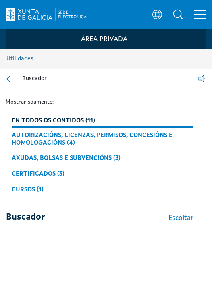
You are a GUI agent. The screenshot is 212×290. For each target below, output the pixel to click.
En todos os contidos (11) (53, 121)
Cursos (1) (28, 189)
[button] (178, 14)
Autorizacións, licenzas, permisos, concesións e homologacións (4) (92, 139)
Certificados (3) (38, 174)
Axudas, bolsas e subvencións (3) (66, 158)
